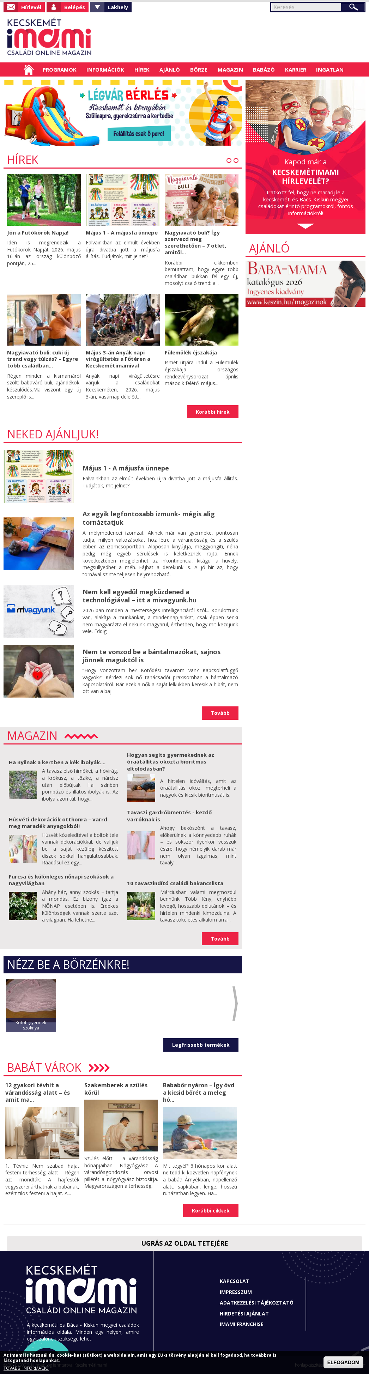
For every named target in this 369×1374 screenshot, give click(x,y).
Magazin (230, 69)
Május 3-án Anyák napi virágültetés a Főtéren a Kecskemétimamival (118, 359)
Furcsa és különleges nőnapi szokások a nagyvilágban (61, 880)
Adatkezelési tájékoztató (257, 1302)
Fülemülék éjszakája (191, 352)
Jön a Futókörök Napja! (37, 232)
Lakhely (118, 7)
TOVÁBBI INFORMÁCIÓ (26, 1368)
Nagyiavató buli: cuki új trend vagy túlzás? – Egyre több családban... (42, 359)
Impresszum (236, 1292)
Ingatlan (330, 69)
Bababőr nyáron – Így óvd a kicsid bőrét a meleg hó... (198, 1092)
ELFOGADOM (343, 1362)
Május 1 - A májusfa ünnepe (122, 232)
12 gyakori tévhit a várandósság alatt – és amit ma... (37, 1092)
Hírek (142, 69)
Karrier (295, 69)
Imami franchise (242, 1324)
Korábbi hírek (213, 411)
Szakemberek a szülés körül (115, 1088)
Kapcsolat (234, 1281)
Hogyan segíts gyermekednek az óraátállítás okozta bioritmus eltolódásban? (170, 761)
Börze (198, 69)
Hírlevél (31, 7)
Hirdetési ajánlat (244, 1313)
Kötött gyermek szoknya (31, 1025)
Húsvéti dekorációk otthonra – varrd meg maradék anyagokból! (58, 823)
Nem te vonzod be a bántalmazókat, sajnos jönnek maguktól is (151, 656)
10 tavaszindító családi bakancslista (175, 883)
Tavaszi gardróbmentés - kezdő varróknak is (169, 816)
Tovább (220, 713)
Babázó (264, 69)
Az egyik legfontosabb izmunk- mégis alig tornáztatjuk (149, 518)
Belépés (74, 7)
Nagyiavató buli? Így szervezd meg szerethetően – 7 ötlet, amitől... (195, 242)
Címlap (29, 69)
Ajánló (169, 69)
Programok (60, 69)
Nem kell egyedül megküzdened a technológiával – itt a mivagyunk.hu (139, 596)
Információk (105, 69)
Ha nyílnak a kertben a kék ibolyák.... (57, 762)
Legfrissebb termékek (201, 1044)
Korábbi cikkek (211, 1210)
